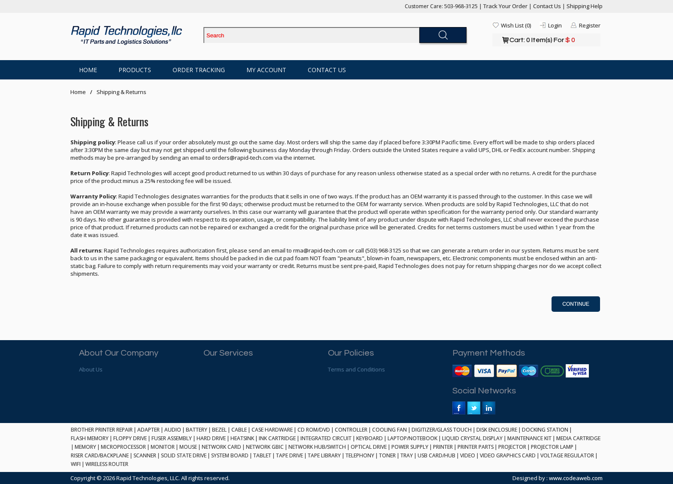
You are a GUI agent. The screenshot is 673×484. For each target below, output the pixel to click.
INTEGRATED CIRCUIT (326, 438)
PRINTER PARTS (476, 447)
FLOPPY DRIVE (130, 438)
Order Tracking (199, 70)
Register (589, 25)
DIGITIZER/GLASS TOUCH (442, 429)
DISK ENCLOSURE (496, 429)
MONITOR (163, 447)
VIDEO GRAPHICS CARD (508, 455)
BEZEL (219, 429)
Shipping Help (585, 6)
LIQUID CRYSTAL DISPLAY (472, 438)
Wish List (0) (516, 25)
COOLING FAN (389, 429)
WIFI (76, 464)
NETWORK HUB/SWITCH (317, 447)
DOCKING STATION (545, 429)
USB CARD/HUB (436, 455)
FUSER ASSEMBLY (172, 438)
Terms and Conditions (356, 369)
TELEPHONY (360, 455)
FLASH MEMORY (90, 438)
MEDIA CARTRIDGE (578, 438)
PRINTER (443, 447)
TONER (387, 455)
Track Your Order (505, 6)
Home (88, 70)
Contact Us (547, 6)
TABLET (262, 455)
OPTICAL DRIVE (369, 447)
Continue (575, 304)
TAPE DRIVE (289, 455)
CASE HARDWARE (272, 429)
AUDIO (172, 429)
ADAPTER (148, 429)
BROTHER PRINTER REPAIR (102, 429)
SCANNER (144, 455)
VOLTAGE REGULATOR (567, 455)
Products (134, 70)
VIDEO (467, 455)
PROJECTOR (512, 447)
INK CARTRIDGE (277, 438)
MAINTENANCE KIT (529, 438)
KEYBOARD (369, 438)
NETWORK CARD (221, 447)
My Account (266, 70)
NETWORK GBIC (265, 447)
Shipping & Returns (121, 92)
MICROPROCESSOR (123, 447)
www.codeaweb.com (576, 478)
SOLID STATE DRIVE (183, 455)
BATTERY (196, 429)
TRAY (406, 455)
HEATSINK (242, 438)
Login (555, 25)
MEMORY (85, 447)
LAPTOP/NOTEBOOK (412, 438)
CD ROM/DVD (313, 429)
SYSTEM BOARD (230, 455)
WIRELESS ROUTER (106, 464)
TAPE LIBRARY (324, 455)
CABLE (239, 429)
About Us (91, 369)
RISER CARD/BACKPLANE (100, 455)
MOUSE (188, 447)
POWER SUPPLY (409, 447)
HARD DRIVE (211, 438)
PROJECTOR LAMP (552, 447)
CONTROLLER (351, 429)
